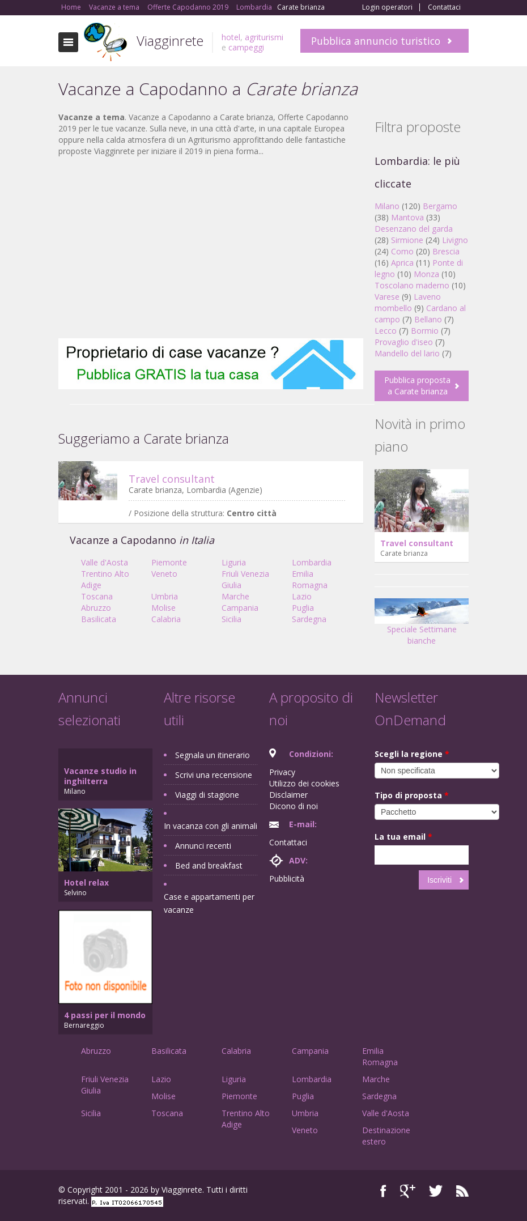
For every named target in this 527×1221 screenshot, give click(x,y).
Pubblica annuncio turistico (375, 41)
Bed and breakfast (209, 865)
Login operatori (387, 7)
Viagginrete (170, 40)
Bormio (425, 330)
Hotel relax (86, 882)
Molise (163, 607)
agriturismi (264, 37)
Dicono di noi (293, 806)
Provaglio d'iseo (404, 342)
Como (402, 251)
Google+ (407, 1191)
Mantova (407, 217)
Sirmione (407, 240)
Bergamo (440, 206)
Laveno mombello (408, 302)
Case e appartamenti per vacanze (209, 903)
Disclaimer (288, 794)
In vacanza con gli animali (210, 825)
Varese (387, 296)
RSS (462, 1191)
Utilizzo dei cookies (304, 783)
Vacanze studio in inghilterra (100, 775)
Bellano (428, 319)
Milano (387, 206)
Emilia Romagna (310, 579)
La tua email (403, 836)
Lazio (302, 596)
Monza (426, 274)
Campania (240, 607)
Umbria (164, 596)
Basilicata (98, 619)
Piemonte (169, 562)
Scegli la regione (412, 753)
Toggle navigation (68, 42)
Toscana (97, 596)
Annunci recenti (203, 845)
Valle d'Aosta (104, 562)
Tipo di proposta (412, 795)
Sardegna (309, 619)
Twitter (436, 1191)
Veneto (164, 573)
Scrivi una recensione (213, 774)
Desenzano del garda (414, 228)
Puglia (303, 607)
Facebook (383, 1191)
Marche (235, 596)
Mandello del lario (407, 353)
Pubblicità (286, 878)
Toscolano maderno (412, 285)
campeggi (246, 47)
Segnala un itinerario (212, 755)
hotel (231, 37)
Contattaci (444, 7)
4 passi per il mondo (105, 1015)
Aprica (402, 262)
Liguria (234, 562)
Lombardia (312, 562)
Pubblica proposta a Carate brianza (417, 386)
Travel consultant (172, 479)
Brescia (446, 251)
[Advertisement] (210, 247)
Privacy (282, 772)
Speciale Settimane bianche (422, 625)
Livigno (455, 240)
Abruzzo (96, 607)
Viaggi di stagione (207, 794)
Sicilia (231, 619)
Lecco (386, 330)
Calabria (166, 619)
